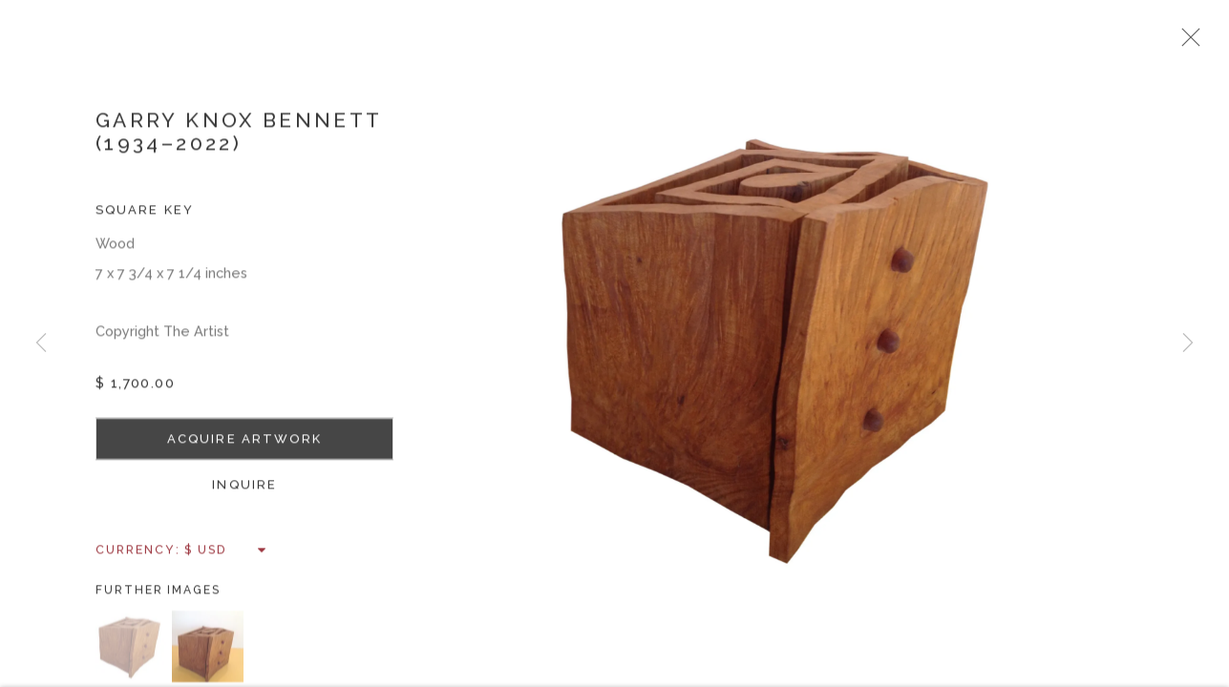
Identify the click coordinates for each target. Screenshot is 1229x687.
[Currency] (225, 559)
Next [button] (1188, 343)
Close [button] (1213, 43)
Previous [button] (41, 343)
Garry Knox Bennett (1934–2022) (238, 141)
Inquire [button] (244, 495)
